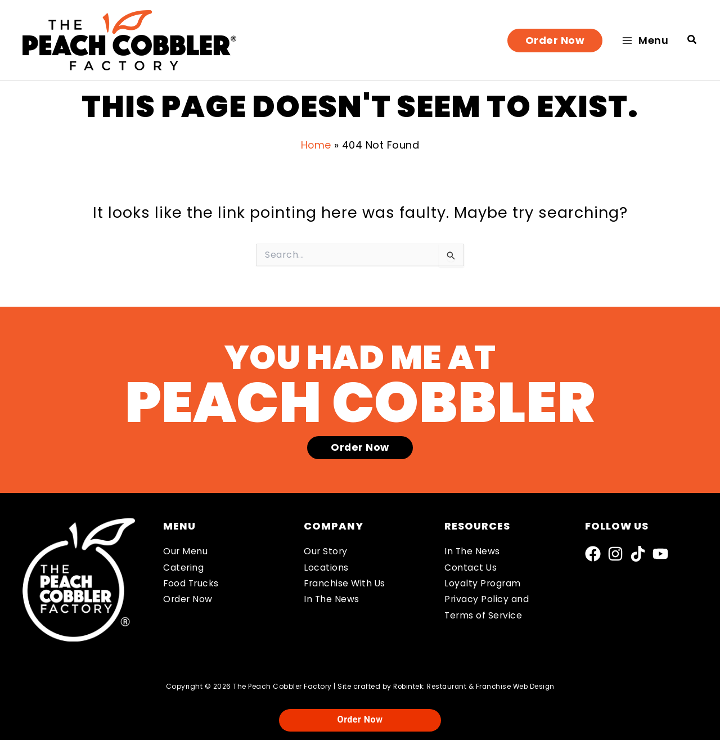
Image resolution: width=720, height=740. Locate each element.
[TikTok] (638, 554)
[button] (555, 40)
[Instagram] (615, 554)
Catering (183, 567)
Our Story (326, 551)
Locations (326, 567)
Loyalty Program (483, 583)
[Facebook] (593, 554)
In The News (332, 600)
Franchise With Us (346, 583)
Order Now (188, 600)
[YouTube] (660, 554)
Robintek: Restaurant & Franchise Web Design (474, 686)
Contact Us (470, 567)
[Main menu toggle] (645, 40)
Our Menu (185, 551)
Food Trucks (191, 583)
